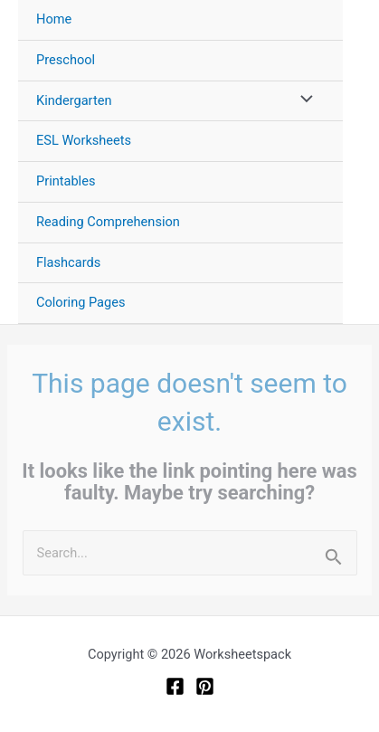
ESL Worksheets (83, 140)
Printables (65, 181)
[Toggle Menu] (302, 101)
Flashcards (68, 262)
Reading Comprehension (108, 222)
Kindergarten (73, 100)
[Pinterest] (204, 686)
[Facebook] (175, 686)
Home (53, 19)
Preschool (65, 60)
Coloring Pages (81, 302)
